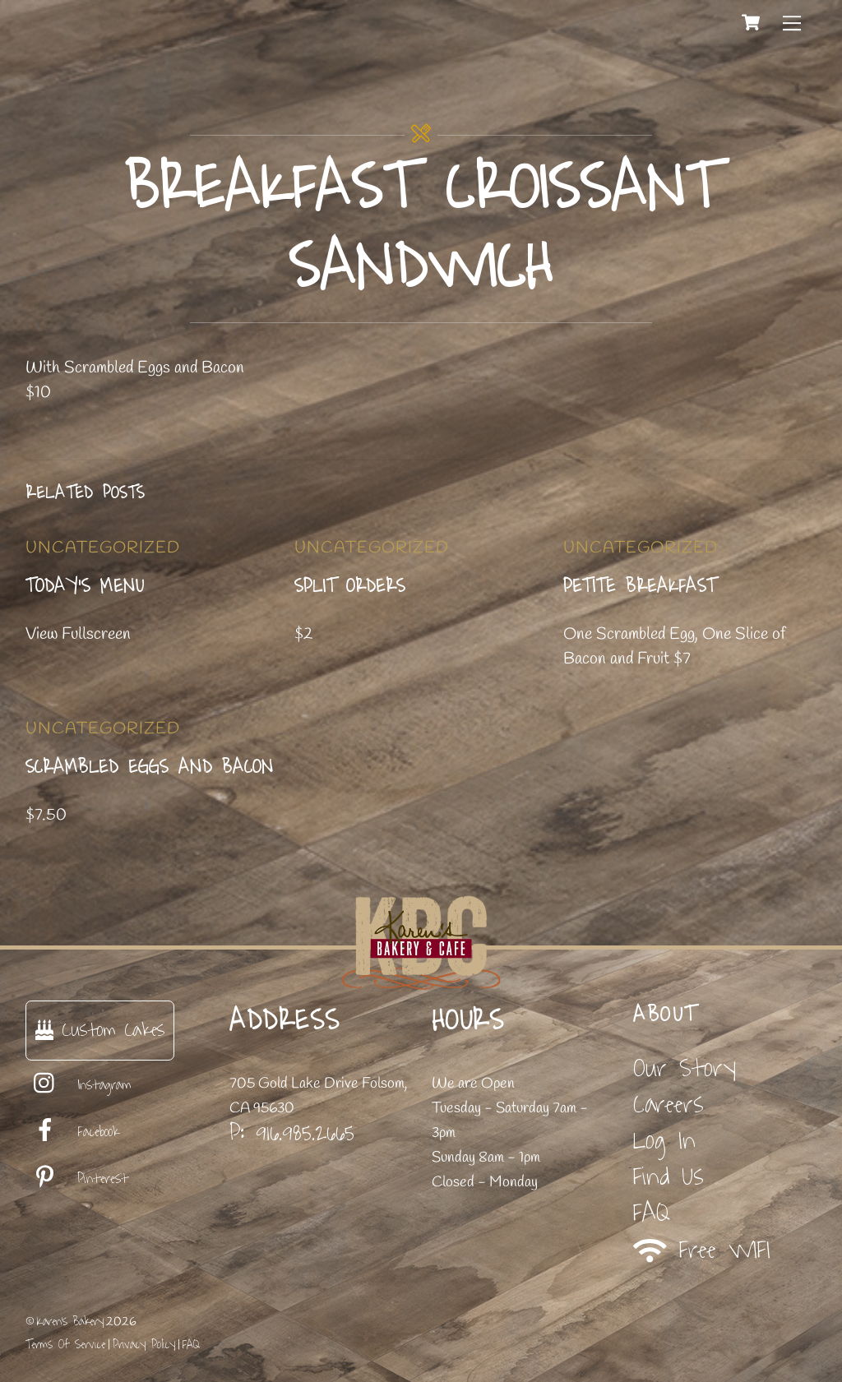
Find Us (668, 1177)
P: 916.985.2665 (291, 1132)
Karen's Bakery (70, 1321)
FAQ (651, 1213)
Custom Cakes (99, 1030)
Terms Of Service (65, 1344)
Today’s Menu (85, 586)
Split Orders (349, 586)
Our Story (684, 1068)
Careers (668, 1104)
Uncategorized (102, 548)
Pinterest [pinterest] (76, 1179)
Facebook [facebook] (72, 1132)
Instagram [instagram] (78, 1085)
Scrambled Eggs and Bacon (149, 767)
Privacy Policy (144, 1344)
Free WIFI (701, 1250)
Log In (664, 1140)
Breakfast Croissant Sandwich (421, 228)
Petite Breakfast (639, 586)
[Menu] (791, 22)
